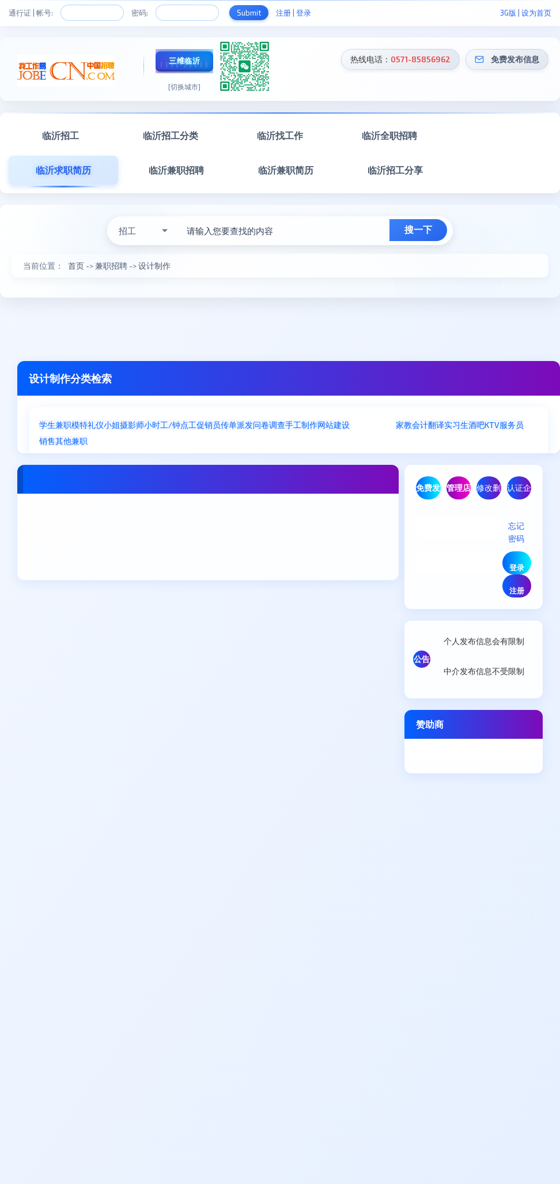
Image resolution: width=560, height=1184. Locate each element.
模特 (79, 425)
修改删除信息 (488, 491)
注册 (283, 12)
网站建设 (333, 425)
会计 (420, 425)
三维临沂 (184, 60)
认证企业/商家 (519, 491)
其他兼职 (71, 441)
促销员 (208, 425)
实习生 (456, 425)
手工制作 (301, 425)
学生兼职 (55, 425)
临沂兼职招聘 (176, 169)
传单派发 (237, 425)
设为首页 (536, 12)
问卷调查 (269, 425)
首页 (76, 265)
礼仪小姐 (104, 425)
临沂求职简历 (63, 169)
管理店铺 (459, 491)
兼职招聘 (111, 265)
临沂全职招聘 (389, 135)
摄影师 (132, 425)
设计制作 (154, 265)
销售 (47, 441)
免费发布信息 (515, 59)
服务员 (512, 425)
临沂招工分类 (170, 135)
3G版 (508, 12)
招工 (127, 230)
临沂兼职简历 (285, 169)
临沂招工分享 (395, 169)
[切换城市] (184, 86)
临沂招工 (60, 135)
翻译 (436, 425)
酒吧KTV (484, 425)
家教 (404, 425)
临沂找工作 (280, 135)
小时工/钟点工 (170, 425)
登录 (303, 12)
